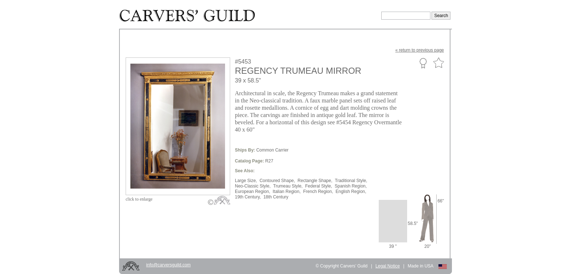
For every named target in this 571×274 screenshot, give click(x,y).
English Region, (351, 191)
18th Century (275, 197)
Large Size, (246, 180)
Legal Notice (387, 266)
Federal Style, (318, 186)
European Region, (252, 191)
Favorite (438, 63)
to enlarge (139, 199)
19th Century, (248, 197)
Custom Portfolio (423, 62)
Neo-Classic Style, (253, 186)
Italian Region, (287, 191)
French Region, (318, 191)
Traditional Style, (351, 180)
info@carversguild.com (168, 264)
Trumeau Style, (288, 186)
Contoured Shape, (277, 180)
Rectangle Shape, (315, 180)
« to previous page (419, 50)
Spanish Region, (351, 186)
